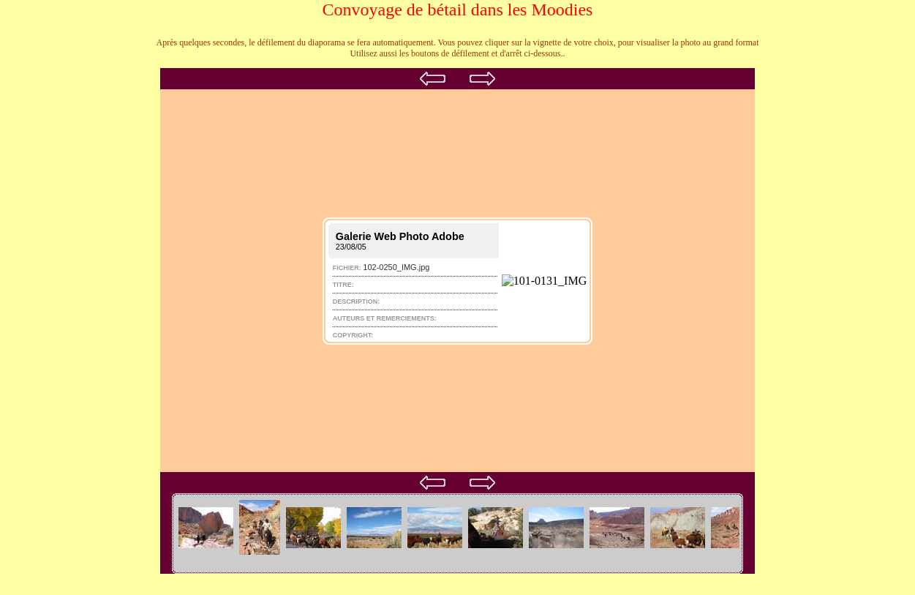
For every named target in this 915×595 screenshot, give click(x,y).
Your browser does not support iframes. (457, 251)
